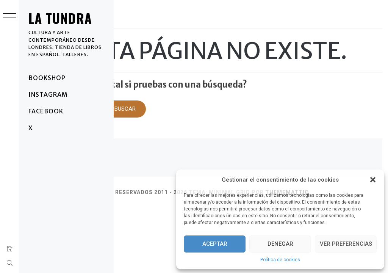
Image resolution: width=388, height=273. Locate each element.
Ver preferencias (346, 243)
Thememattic (141, 220)
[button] (373, 180)
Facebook (45, 111)
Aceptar (214, 243)
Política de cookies (280, 259)
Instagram (48, 94)
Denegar (280, 243)
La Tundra (60, 18)
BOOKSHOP (47, 78)
